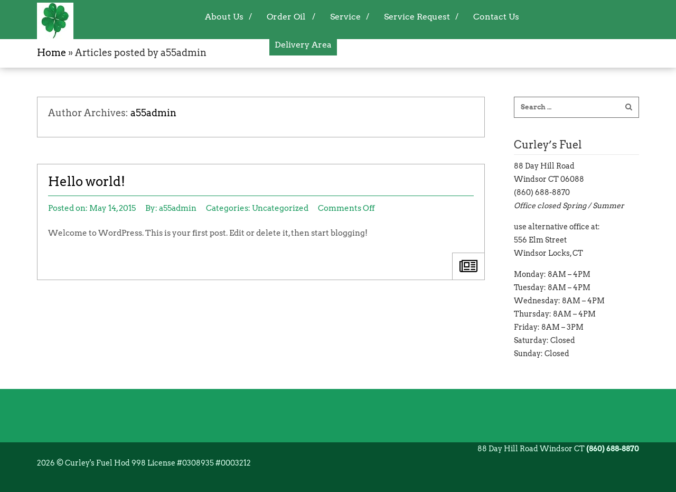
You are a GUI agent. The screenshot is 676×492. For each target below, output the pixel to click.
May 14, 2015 (112, 208)
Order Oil (286, 17)
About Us (224, 17)
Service (345, 17)
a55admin (153, 112)
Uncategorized (280, 208)
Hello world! (86, 182)
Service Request (417, 17)
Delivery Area (303, 45)
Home (51, 53)
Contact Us (496, 17)
